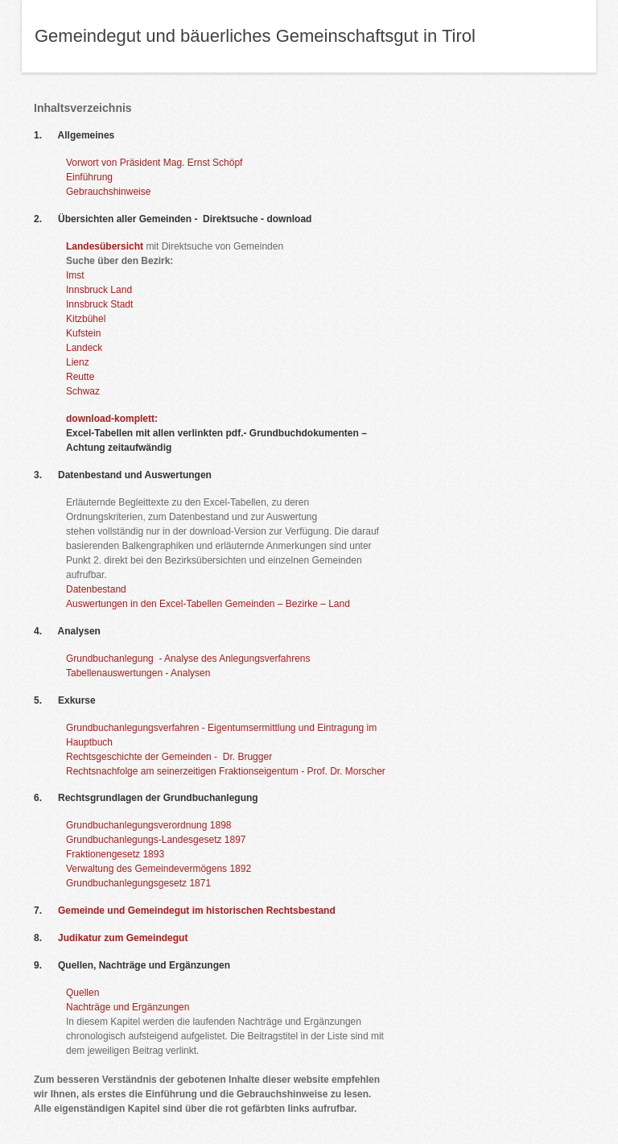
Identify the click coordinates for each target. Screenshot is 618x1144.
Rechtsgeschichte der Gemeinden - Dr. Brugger (169, 756)
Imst (75, 275)
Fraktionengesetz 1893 (115, 854)
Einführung (89, 177)
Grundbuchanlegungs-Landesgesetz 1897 (156, 839)
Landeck (84, 347)
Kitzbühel (85, 318)
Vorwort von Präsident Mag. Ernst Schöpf (154, 162)
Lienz (77, 362)
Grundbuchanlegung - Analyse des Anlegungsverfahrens (188, 658)
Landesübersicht (104, 246)
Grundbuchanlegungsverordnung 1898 (149, 825)
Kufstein (83, 333)
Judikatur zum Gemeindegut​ (122, 938)
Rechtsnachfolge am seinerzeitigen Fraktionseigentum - (185, 771)
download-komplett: (112, 418)
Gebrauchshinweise (108, 191)
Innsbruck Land (99, 289)
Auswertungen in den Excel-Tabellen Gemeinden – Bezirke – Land (208, 603)
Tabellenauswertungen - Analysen (138, 673)
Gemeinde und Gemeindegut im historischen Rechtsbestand (197, 910)
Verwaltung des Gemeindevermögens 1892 (158, 868)
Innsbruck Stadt (99, 304)
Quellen (82, 992)
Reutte (80, 376)
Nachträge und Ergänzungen (127, 1007)
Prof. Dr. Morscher (346, 771)
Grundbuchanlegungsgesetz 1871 (138, 883)
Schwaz (83, 391)
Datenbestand (96, 589)
